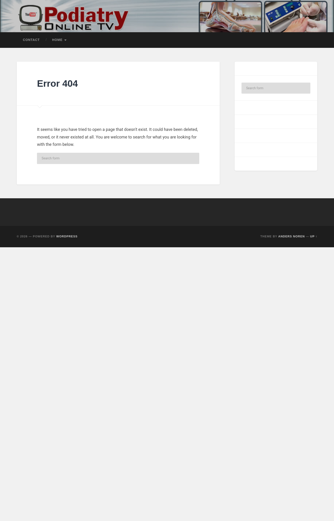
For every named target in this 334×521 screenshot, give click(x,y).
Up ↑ (313, 236)
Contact (31, 40)
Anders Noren (291, 236)
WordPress (67, 236)
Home (57, 40)
